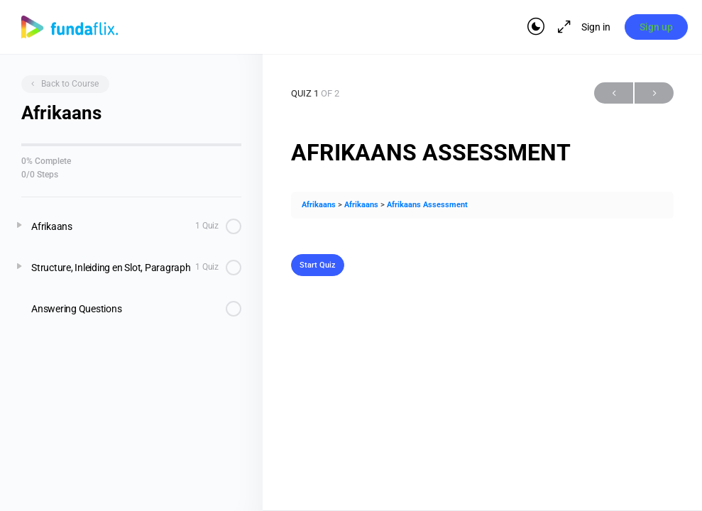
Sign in (595, 27)
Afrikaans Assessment (427, 204)
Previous (613, 93)
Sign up (656, 27)
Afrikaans (319, 204)
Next (654, 93)
